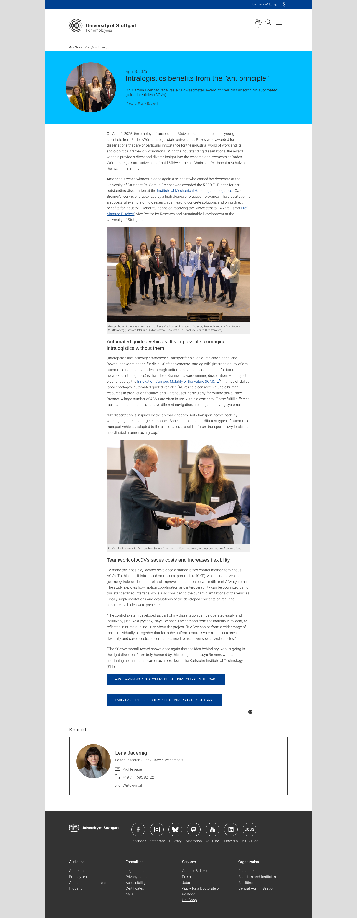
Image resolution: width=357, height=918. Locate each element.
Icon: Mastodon (194, 826)
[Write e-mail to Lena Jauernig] (128, 782)
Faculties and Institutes (257, 873)
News (75, 45)
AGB (129, 891)
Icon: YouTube (212, 826)
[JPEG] (178, 271)
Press (186, 873)
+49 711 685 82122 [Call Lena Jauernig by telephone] (138, 774)
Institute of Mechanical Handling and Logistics (194, 187)
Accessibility (136, 879)
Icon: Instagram (157, 826)
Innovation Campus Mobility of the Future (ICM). (176, 378)
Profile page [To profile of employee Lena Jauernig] (132, 766)
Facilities (245, 879)
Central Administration (256, 885)
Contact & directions (198, 867)
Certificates (135, 885)
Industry (75, 885)
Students (76, 867)
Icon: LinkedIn (231, 826)
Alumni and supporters (87, 879)
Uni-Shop (189, 896)
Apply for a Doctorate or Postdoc (201, 888)
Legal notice (135, 867)
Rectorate (246, 867)
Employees (78, 873)
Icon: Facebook (138, 826)
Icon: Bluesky (175, 826)
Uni (265, 4)
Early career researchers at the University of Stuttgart (164, 697)
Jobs (186, 879)
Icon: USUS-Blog (249, 826)
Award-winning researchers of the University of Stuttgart (166, 676)
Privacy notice (137, 873)
